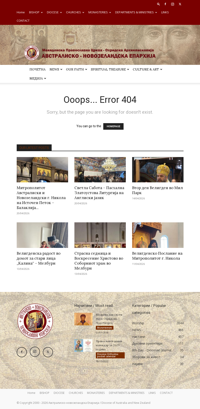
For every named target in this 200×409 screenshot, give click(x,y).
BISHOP (36, 12)
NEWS (56, 69)
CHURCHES (75, 12)
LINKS (165, 12)
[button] (158, 4)
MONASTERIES (99, 12)
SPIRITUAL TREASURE (110, 69)
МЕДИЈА (38, 78)
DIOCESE (54, 12)
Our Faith (76, 69)
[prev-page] (77, 371)
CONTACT (23, 21)
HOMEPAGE (113, 126)
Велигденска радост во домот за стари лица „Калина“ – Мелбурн (38, 258)
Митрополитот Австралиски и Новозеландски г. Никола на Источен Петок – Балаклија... (41, 197)
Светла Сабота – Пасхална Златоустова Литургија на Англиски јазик (99, 192)
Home (21, 12)
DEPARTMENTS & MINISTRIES (136, 12)
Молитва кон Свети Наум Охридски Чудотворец (109, 318)
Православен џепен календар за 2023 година (109, 345)
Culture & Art (147, 69)
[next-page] (84, 371)
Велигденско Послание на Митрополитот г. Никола (157, 256)
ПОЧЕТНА (38, 69)
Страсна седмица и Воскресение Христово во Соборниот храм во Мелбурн (98, 261)
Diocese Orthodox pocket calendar (107, 355)
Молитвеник (104, 327)
